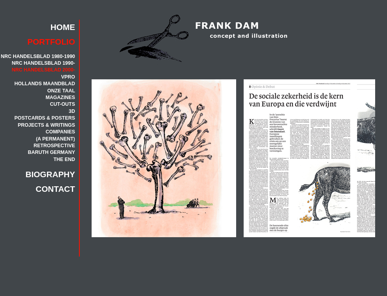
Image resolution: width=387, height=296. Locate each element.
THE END (64, 159)
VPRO (68, 77)
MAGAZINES (60, 97)
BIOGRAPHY (50, 174)
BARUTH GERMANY (51, 152)
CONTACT (55, 188)
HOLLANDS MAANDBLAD (45, 83)
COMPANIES (60, 132)
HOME (63, 27)
